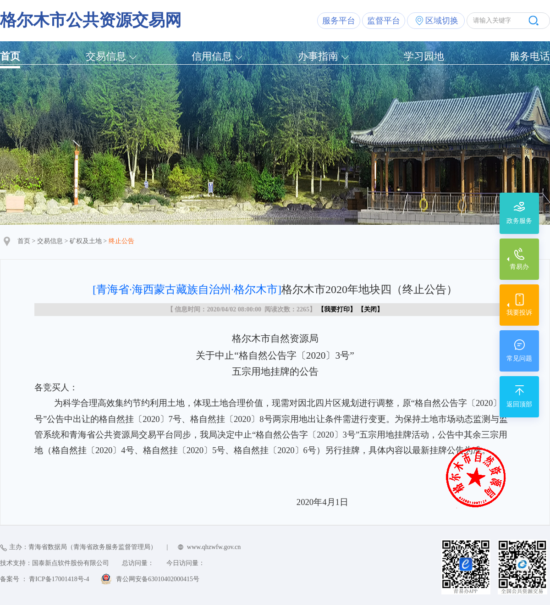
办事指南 (318, 56)
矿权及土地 (86, 241)
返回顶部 (519, 404)
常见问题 (519, 358)
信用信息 (212, 56)
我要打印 (337, 309)
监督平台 (383, 20)
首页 (10, 56)
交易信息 (106, 56)
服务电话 (530, 56)
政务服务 (519, 220)
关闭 (370, 309)
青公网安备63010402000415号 (157, 579)
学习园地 (424, 56)
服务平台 (338, 20)
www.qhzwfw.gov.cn (214, 547)
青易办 (519, 266)
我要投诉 (519, 312)
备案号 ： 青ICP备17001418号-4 (44, 579)
